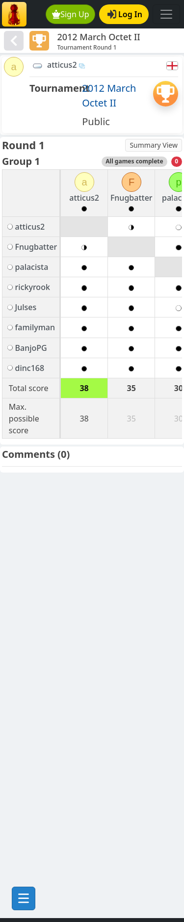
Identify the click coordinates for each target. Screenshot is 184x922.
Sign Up (70, 14)
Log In (124, 14)
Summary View (154, 145)
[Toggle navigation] (166, 14)
